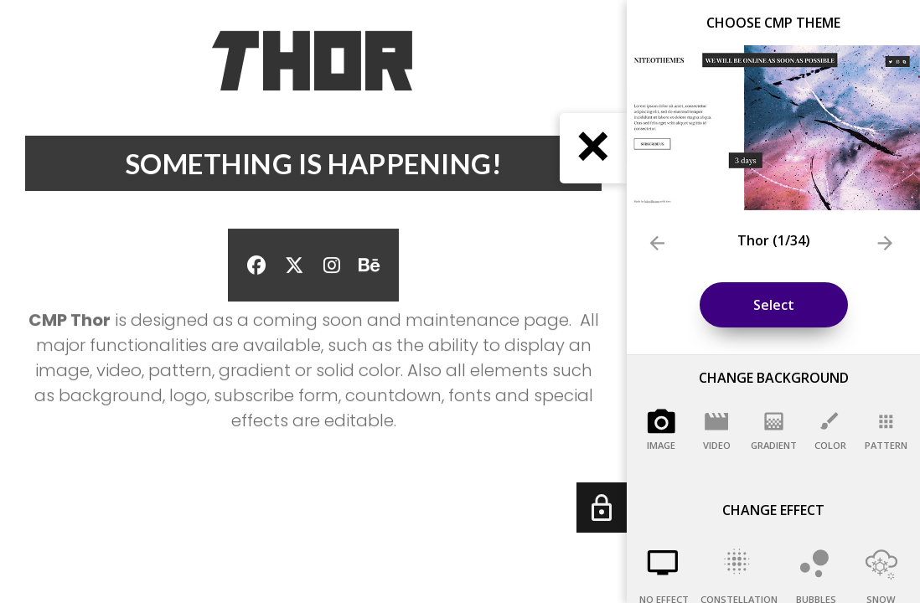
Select (773, 305)
